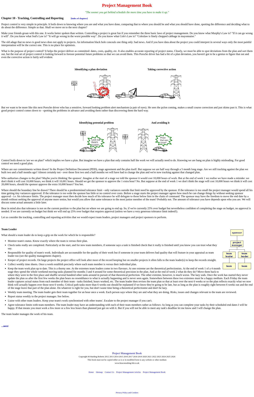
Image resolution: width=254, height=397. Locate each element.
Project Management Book (127, 353)
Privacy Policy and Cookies (127, 392)
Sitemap (99, 372)
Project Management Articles (128, 372)
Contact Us (109, 372)
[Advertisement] (60, 338)
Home (91, 372)
